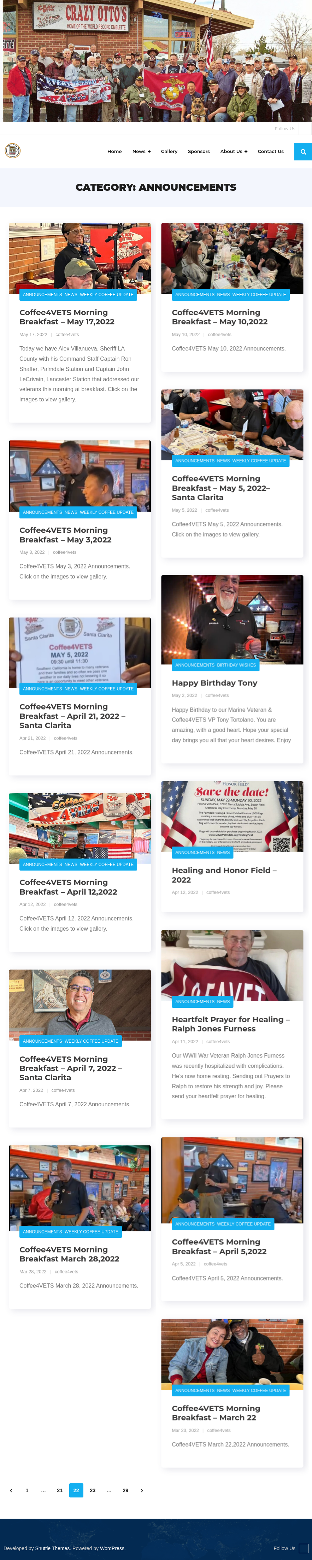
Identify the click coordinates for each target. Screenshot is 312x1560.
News (71, 295)
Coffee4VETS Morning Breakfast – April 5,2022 (219, 1246)
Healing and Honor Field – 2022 (224, 875)
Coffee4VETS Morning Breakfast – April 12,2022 (68, 887)
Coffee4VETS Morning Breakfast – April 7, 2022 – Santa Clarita (70, 1068)
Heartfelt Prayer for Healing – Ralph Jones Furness (231, 1024)
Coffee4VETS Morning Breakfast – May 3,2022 (65, 535)
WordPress (112, 1549)
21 (60, 1491)
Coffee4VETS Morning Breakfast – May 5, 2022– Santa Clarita (221, 488)
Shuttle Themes (52, 1549)
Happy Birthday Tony (214, 683)
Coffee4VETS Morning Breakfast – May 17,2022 (66, 317)
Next (142, 1491)
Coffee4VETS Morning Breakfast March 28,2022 (69, 1254)
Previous (11, 1491)
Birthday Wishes (236, 665)
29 (125, 1491)
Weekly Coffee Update (107, 295)
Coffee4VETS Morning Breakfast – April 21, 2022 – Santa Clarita (72, 716)
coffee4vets (67, 334)
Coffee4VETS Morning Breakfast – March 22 (216, 1412)
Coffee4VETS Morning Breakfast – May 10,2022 (219, 317)
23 (92, 1491)
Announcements (42, 295)
